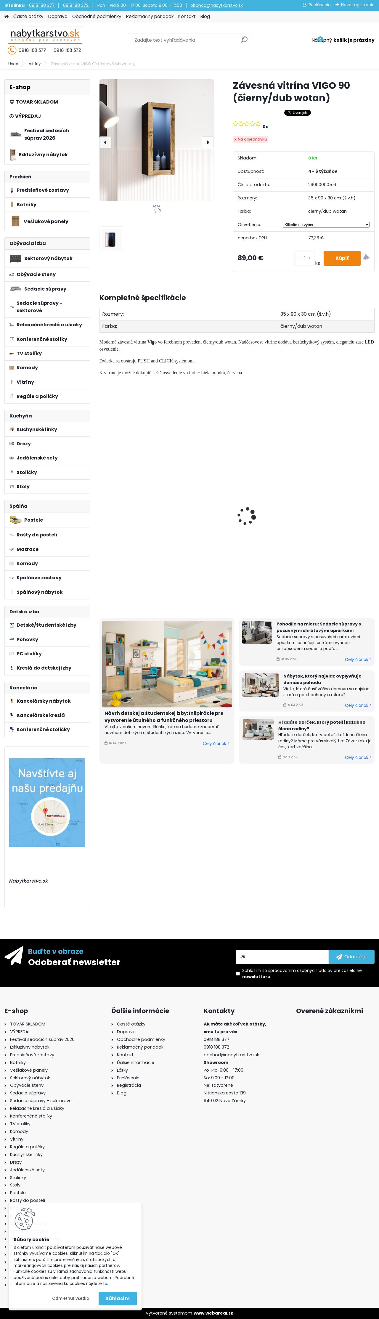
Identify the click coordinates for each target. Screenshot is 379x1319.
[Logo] (45, 40)
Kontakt (187, 16)
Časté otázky (28, 16)
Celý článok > (216, 743)
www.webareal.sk (213, 1313)
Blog (205, 16)
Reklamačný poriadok (150, 16)
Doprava (58, 16)
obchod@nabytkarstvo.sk (216, 5)
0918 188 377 (42, 5)
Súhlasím (118, 1298)
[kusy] (305, 258)
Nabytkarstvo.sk (28, 881)
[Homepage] (6, 16)
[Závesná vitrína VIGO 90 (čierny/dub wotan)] (156, 140)
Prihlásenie (320, 5)
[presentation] (105, 142)
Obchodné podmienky (96, 16)
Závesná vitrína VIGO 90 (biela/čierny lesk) (131, 535)
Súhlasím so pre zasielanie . (302, 974)
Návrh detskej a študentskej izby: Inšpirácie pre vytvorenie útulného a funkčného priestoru (164, 717)
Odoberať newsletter (74, 962)
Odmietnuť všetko (70, 1298)
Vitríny (35, 64)
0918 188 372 (76, 5)
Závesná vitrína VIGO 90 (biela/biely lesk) (202, 535)
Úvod (13, 64)
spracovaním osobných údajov (300, 970)
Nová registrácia (358, 5)
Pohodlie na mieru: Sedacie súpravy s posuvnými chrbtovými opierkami (319, 627)
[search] (244, 42)
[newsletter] (351, 957)
